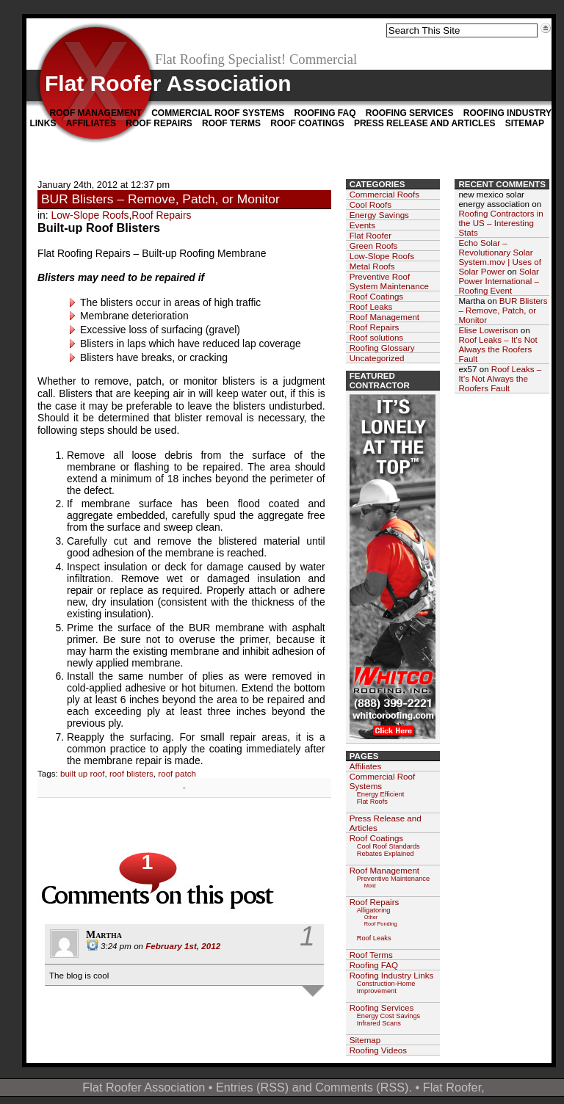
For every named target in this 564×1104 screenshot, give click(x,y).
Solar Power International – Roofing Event (498, 280)
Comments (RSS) (361, 1087)
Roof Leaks (371, 306)
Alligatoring (374, 910)
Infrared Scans (379, 1023)
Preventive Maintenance (393, 878)
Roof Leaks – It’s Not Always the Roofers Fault (497, 349)
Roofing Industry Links (392, 975)
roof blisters (131, 773)
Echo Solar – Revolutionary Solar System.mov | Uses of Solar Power (499, 257)
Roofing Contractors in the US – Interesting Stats (500, 222)
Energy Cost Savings (389, 1016)
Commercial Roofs (384, 194)
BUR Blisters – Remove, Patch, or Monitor (160, 199)
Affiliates (91, 123)
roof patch (177, 773)
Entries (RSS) (252, 1087)
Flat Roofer (370, 235)
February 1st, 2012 (182, 946)
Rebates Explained (385, 853)
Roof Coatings (307, 123)
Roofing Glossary (382, 347)
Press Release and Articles (424, 123)
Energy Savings (379, 214)
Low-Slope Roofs (90, 215)
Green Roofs (374, 245)
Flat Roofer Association (168, 83)
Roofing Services (410, 113)
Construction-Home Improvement (386, 987)
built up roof (82, 773)
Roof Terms (231, 123)
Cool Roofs (370, 204)
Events (362, 225)
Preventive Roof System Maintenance (389, 281)
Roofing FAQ (324, 113)
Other (371, 917)
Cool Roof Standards (388, 846)
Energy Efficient (381, 794)
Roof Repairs (159, 123)
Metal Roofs (372, 266)
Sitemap (524, 123)
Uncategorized (377, 358)
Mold (370, 885)
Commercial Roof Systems (217, 113)
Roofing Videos (378, 1050)
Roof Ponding (380, 923)
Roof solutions (376, 337)
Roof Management (96, 113)
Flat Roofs (372, 801)
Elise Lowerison (488, 330)
